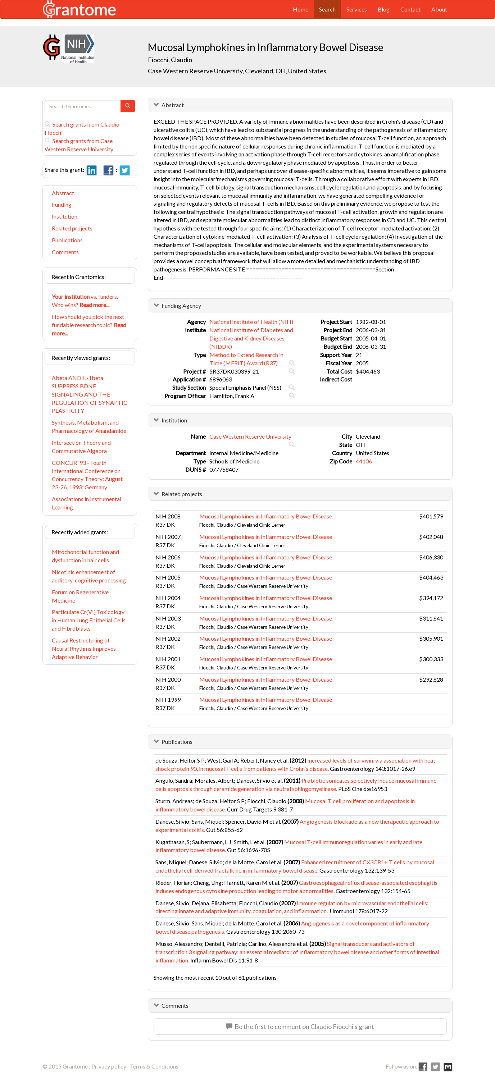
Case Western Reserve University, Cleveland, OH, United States (237, 71)
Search (327, 9)
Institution (64, 216)
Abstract (63, 192)
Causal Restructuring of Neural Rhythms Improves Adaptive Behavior (84, 648)
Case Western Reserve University (250, 436)
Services (356, 9)
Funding (62, 204)
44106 (364, 461)
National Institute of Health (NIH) (251, 321)
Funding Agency (181, 305)
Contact (410, 9)
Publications (67, 240)
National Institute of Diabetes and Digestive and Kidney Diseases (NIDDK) (251, 338)
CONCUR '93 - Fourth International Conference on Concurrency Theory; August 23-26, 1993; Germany (87, 475)
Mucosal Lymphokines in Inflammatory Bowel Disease (265, 516)
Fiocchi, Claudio (170, 60)
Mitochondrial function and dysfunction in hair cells (85, 555)
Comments (65, 251)
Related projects (72, 228)
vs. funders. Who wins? (85, 300)
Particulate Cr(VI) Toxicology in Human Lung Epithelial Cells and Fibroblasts (89, 620)
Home (300, 9)
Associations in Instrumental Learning (86, 503)
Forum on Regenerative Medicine (80, 596)
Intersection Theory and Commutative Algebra (81, 446)
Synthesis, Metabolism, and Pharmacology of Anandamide (89, 426)
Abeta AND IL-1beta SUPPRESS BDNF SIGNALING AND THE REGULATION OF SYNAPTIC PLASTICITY (89, 394)
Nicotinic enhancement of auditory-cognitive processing (89, 576)
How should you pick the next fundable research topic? (89, 325)
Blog (384, 9)
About (439, 9)
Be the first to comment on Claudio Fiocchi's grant (300, 1026)
